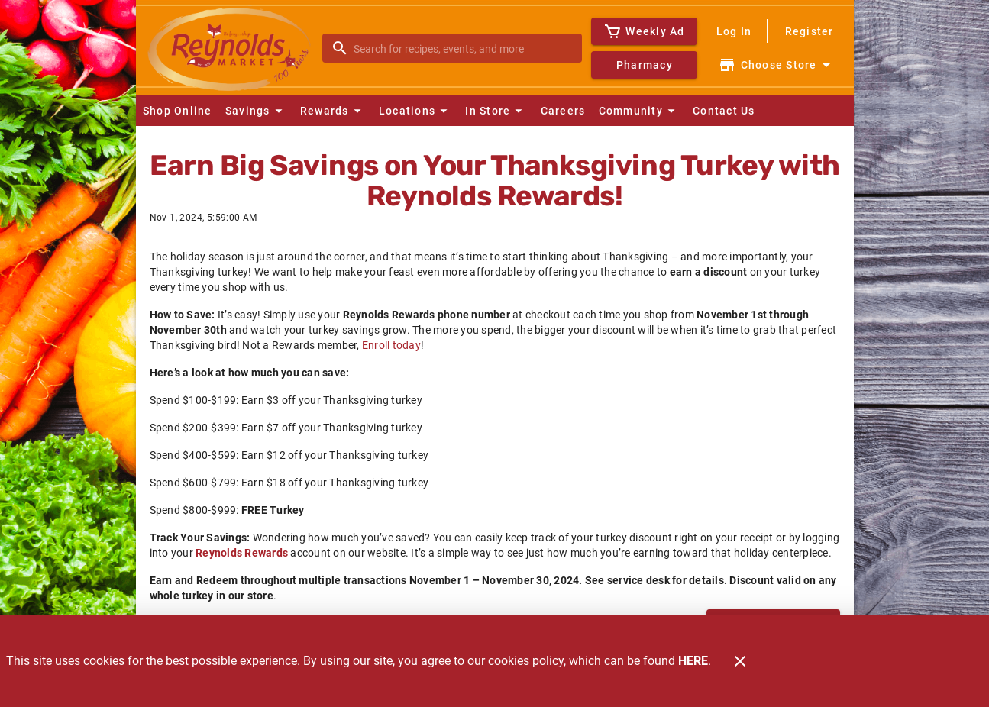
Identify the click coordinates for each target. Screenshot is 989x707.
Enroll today (391, 345)
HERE (693, 661)
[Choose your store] (776, 65)
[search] (463, 48)
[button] (255, 110)
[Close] (740, 661)
